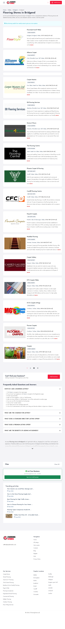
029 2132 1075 (31, 208)
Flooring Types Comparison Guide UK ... (19, 524)
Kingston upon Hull (53, 597)
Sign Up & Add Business (32, 491)
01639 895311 (31, 97)
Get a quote (36, 560)
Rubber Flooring (7, 614)
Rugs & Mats (6, 602)
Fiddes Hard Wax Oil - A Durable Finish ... (26, 529)
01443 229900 (31, 140)
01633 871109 (31, 343)
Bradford (36, 598)
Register (35, 568)
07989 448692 (31, 363)
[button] (59, 479)
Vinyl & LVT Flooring (8, 594)
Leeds (49, 599)
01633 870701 (31, 320)
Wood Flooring (7, 591)
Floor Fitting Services (8, 619)
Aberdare (29, 122)
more (31, 45)
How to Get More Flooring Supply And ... (19, 508)
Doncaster (36, 609)
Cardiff (28, 189)
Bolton (35, 595)
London (50, 608)
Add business (54, 391)
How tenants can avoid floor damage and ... (20, 503)
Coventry (36, 606)
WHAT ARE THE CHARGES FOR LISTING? (17, 427)
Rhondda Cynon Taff (35, 58)
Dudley (50, 588)
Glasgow (50, 594)
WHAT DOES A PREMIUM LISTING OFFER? (18, 439)
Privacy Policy (37, 573)
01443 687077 (31, 55)
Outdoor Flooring (7, 616)
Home (35, 554)
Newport (29, 277)
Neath (28, 166)
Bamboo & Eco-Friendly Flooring (11, 600)
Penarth (29, 234)
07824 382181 (31, 297)
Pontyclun (29, 143)
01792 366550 (31, 254)
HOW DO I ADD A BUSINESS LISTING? (17, 403)
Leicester (50, 602)
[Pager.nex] (34, 382)
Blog (35, 565)
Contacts (36, 562)
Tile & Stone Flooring (8, 597)
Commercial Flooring (8, 611)
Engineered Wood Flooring (10, 608)
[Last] (38, 382)
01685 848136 (31, 119)
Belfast (35, 589)
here (11, 407)
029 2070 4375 (31, 231)
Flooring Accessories (8, 605)
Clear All (56, 479)
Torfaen (34, 323)
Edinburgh (50, 591)
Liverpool (50, 605)
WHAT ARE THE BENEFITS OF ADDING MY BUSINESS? (21, 445)
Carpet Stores (6, 589)
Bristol (35, 600)
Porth (28, 58)
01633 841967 (31, 274)
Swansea (29, 257)
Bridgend (29, 35)
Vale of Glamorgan (36, 234)
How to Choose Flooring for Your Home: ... (20, 519)
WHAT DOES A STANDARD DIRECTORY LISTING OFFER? (22, 433)
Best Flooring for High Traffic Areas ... (18, 514)
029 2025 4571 (31, 186)
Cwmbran (29, 323)
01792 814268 (31, 163)
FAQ (35, 571)
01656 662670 (31, 32)
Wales (38, 35)
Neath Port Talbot (37, 100)
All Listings (36, 557)
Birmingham (36, 592)
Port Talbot (29, 100)
